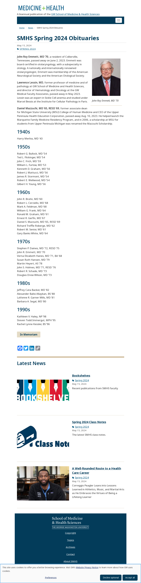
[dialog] (70, 573)
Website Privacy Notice (87, 567)
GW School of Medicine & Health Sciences (75, 15)
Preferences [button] (51, 577)
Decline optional (111, 577)
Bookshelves (81, 377)
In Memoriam (28, 335)
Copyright (70, 533)
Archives (70, 548)
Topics (70, 541)
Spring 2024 (28, 49)
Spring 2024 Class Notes (89, 423)
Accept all (130, 577)
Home (22, 29)
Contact (70, 555)
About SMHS (70, 562)
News (30, 29)
